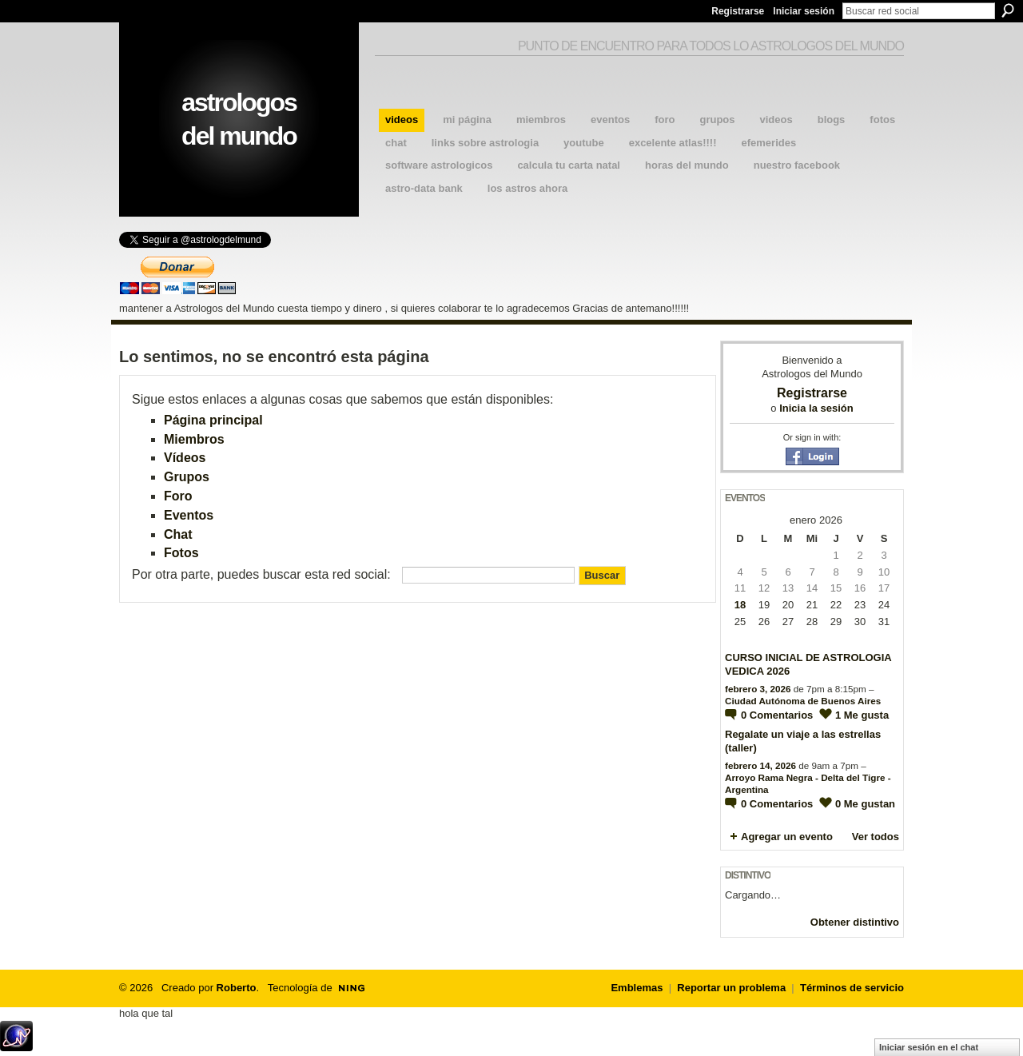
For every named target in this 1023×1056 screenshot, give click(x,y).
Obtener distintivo (854, 922)
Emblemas (637, 988)
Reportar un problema (731, 988)
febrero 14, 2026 (760, 765)
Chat (178, 534)
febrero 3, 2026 (758, 688)
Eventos (188, 515)
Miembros (194, 439)
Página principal (213, 420)
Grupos (186, 477)
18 (740, 605)
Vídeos (184, 457)
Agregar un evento (787, 837)
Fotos (181, 553)
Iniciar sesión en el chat (928, 1047)
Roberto (237, 988)
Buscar (1007, 10)
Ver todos (875, 837)
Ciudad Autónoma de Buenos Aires (803, 700)
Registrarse (737, 11)
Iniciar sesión (803, 11)
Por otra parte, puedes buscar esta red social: (261, 574)
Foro (178, 496)
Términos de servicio (852, 988)
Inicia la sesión (816, 408)
